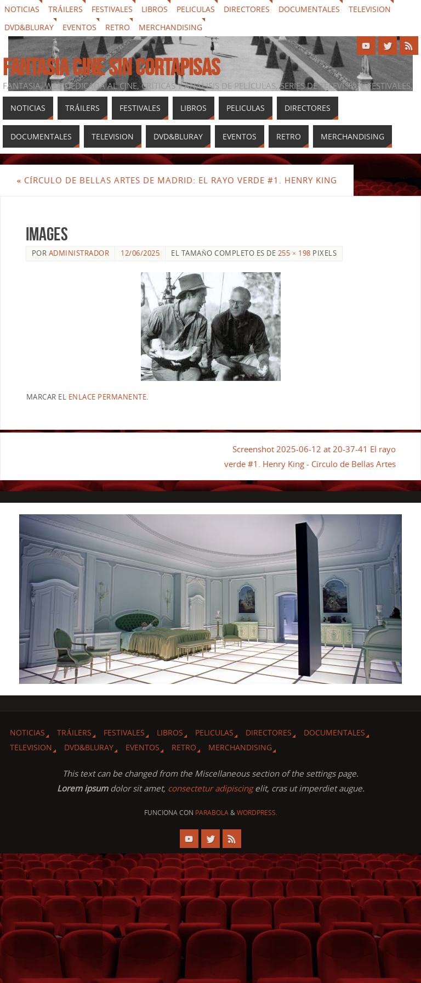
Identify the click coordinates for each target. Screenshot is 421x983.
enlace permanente (108, 397)
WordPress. (257, 812)
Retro (117, 27)
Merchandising (170, 27)
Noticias (21, 9)
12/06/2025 (140, 253)
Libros (154, 9)
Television (370, 9)
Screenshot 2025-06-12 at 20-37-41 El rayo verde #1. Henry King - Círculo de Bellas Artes (309, 456)
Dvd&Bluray (29, 27)
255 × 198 (294, 253)
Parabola (212, 812)
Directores (247, 9)
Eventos (79, 27)
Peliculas (196, 9)
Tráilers (65, 9)
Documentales (309, 9)
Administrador (79, 253)
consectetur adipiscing (210, 788)
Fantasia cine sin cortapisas (111, 67)
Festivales (112, 9)
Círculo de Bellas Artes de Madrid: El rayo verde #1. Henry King (176, 180)
